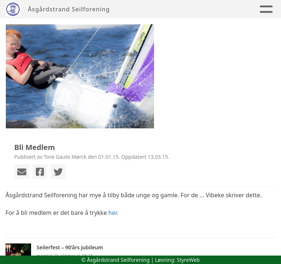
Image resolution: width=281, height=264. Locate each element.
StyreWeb (188, 259)
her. (113, 213)
